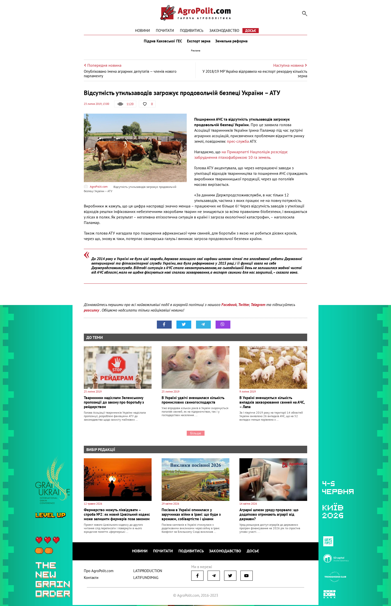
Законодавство (224, 30)
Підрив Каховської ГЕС (162, 42)
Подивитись (191, 30)
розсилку (92, 312)
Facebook (229, 306)
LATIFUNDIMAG (145, 578)
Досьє (250, 30)
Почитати (165, 30)
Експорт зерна (198, 42)
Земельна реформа (232, 42)
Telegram (258, 306)
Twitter (243, 306)
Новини (142, 30)
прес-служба (238, 143)
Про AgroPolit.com (98, 571)
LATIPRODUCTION (147, 571)
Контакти (91, 578)
